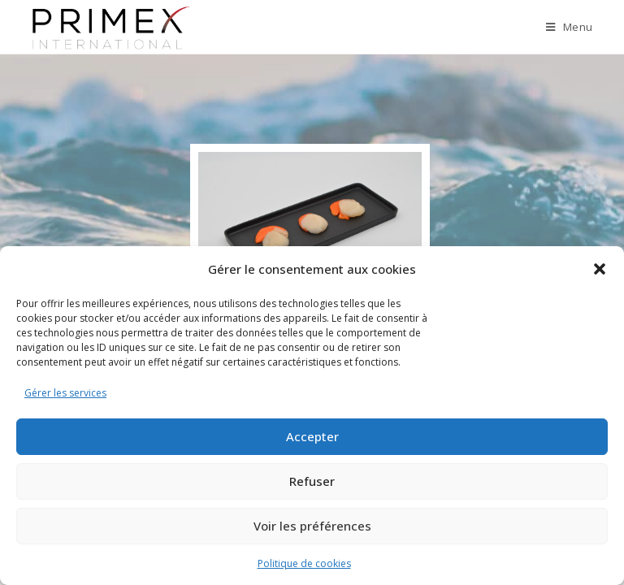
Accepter (312, 436)
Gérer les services (65, 393)
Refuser (312, 481)
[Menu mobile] (569, 27)
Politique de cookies (304, 563)
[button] (600, 269)
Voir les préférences (312, 526)
